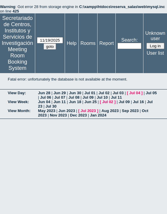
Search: (129, 40)
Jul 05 (151, 93)
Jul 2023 (88, 110)
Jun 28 (44, 93)
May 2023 (46, 110)
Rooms (88, 43)
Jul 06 (45, 97)
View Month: (19, 110)
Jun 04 (44, 102)
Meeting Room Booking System (17, 58)
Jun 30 (75, 93)
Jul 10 (102, 97)
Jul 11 (116, 97)
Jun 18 (75, 102)
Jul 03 (118, 93)
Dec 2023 (78, 115)
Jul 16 (138, 102)
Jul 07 (59, 97)
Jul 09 (88, 97)
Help (72, 43)
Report (106, 43)
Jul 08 (74, 97)
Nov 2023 (58, 115)
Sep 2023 (130, 110)
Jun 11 (59, 102)
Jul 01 (89, 93)
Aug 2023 (110, 110)
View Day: (17, 93)
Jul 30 (51, 106)
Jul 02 (103, 93)
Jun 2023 (66, 110)
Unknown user (155, 36)
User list (155, 53)
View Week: (18, 102)
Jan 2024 (98, 115)
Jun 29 (59, 93)
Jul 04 (134, 93)
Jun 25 (90, 102)
